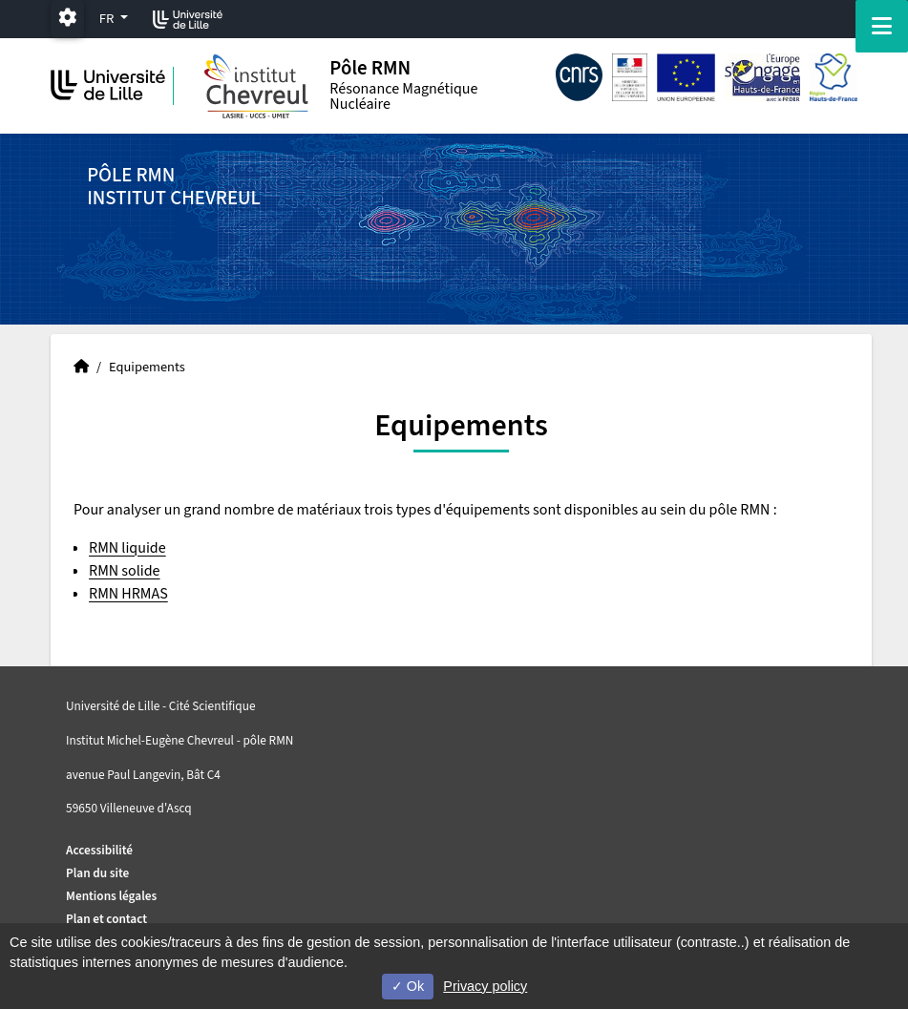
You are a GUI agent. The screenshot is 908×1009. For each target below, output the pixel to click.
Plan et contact (106, 919)
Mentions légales (111, 896)
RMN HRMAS (128, 593)
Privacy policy (485, 986)
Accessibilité (99, 850)
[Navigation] (881, 26)
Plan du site (97, 873)
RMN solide (124, 570)
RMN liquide (127, 547)
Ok (407, 986)
